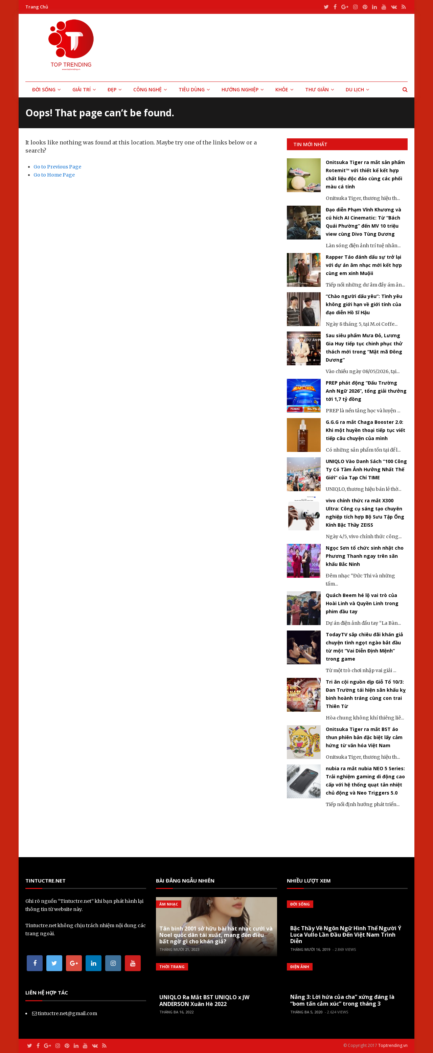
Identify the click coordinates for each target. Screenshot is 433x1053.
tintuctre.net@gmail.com (67, 1013)
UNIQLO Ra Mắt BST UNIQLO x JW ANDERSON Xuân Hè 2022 (204, 1000)
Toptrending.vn (393, 1045)
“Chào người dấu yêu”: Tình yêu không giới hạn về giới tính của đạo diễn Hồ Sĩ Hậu (364, 304)
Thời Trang (172, 966)
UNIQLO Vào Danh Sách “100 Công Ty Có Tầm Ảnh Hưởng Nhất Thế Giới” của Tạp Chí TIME (366, 469)
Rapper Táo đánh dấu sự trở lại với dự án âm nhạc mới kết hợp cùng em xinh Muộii (364, 265)
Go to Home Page (54, 175)
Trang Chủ (36, 7)
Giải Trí (81, 89)
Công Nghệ (147, 89)
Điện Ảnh (299, 966)
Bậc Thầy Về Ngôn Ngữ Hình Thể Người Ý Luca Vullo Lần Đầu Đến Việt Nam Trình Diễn (345, 934)
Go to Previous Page (57, 167)
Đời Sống (43, 89)
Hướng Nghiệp (240, 89)
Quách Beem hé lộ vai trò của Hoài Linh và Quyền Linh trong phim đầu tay (362, 603)
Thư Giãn (317, 89)
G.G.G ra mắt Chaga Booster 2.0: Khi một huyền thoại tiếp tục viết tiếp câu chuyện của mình (365, 430)
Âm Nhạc (168, 904)
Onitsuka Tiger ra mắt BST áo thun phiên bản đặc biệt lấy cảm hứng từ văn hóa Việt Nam (364, 737)
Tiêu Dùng (192, 89)
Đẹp (112, 89)
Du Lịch (355, 89)
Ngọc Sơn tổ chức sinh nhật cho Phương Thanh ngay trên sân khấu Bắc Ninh (365, 556)
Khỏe (281, 89)
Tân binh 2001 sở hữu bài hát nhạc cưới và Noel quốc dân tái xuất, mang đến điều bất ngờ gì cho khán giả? (216, 935)
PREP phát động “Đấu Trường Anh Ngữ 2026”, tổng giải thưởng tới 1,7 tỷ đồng (366, 391)
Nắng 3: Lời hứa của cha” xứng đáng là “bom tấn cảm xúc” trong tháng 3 (342, 1000)
